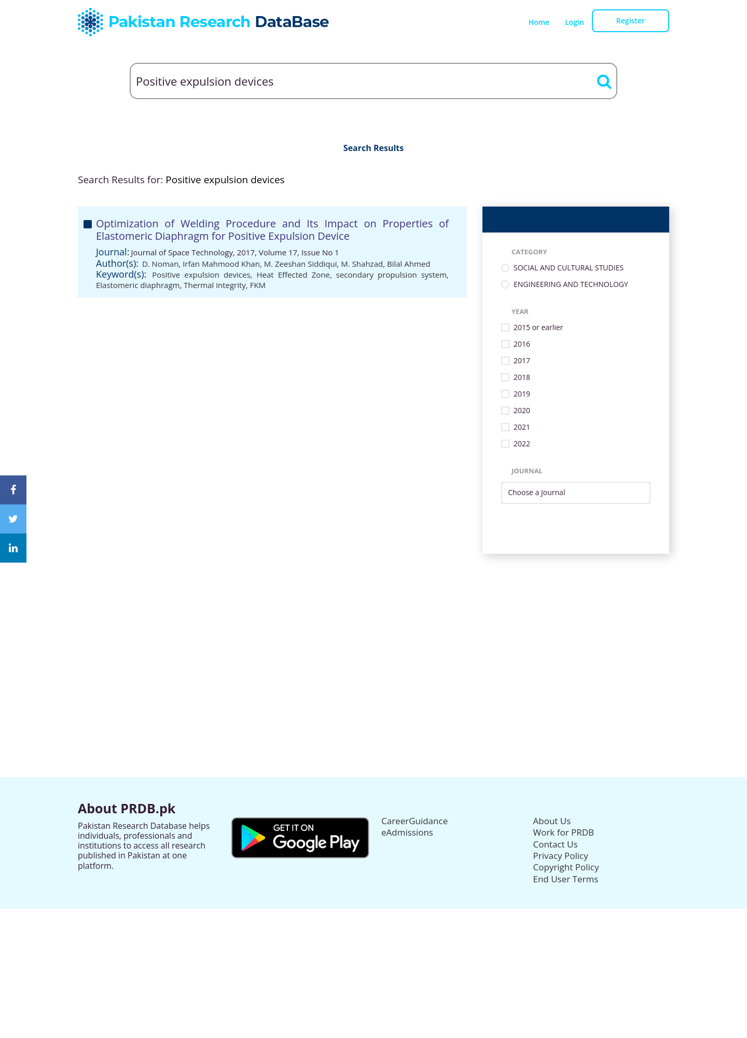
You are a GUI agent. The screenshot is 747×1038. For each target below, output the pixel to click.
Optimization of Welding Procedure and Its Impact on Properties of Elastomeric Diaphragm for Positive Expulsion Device (272, 229)
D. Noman (160, 263)
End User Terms (566, 879)
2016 (522, 344)
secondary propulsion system (391, 274)
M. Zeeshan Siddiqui (300, 263)
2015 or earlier (538, 327)
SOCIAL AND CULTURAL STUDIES (569, 268)
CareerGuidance (414, 821)
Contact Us (555, 844)
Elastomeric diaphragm (137, 285)
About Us (552, 821)
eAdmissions (407, 832)
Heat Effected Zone (292, 274)
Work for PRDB (563, 832)
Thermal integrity (215, 285)
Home (539, 22)
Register (630, 20)
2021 (522, 427)
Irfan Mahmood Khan (221, 263)
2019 (522, 394)
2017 (522, 361)
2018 (522, 377)
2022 (522, 444)
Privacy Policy (560, 856)
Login (574, 22)
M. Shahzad (362, 263)
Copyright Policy (566, 867)
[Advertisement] (373, 626)
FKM (258, 285)
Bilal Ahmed (408, 263)
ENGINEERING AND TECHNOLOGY (571, 284)
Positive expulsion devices (201, 274)
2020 (522, 410)
